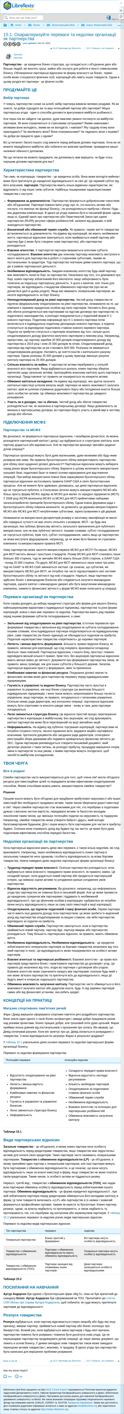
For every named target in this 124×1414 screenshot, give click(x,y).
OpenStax (18, 55)
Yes (9, 1376)
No (21, 1376)
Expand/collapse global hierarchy (7, 25)
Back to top (8, 1361)
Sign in (115, 19)
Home (16, 25)
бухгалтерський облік (61, 25)
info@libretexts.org (87, 1406)
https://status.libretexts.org (54, 1409)
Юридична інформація (80, 1402)
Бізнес (34, 25)
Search (6, 17)
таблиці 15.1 (14, 1042)
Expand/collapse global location (119, 24)
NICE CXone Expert (56, 1389)
